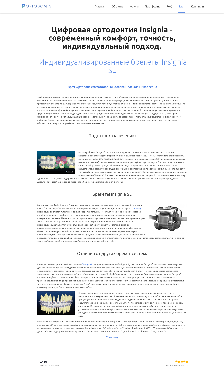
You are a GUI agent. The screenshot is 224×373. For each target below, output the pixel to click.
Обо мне (118, 6)
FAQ (169, 6)
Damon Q (136, 208)
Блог (181, 6)
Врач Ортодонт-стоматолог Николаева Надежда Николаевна (112, 87)
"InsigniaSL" (88, 264)
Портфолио (153, 6)
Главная (99, 6)
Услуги (134, 6)
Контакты (197, 6)
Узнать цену (112, 337)
